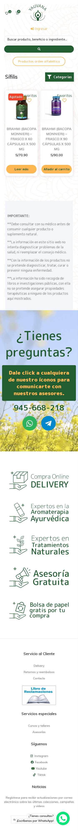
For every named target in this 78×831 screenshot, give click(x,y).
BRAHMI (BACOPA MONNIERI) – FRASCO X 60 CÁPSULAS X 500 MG (21, 139)
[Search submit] (39, 49)
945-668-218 (39, 407)
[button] (59, 77)
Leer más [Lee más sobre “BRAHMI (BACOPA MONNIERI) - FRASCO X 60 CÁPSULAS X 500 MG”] (21, 169)
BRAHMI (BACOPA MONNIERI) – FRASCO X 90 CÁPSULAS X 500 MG (57, 139)
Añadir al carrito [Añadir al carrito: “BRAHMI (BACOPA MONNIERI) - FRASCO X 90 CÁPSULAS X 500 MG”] (57, 169)
